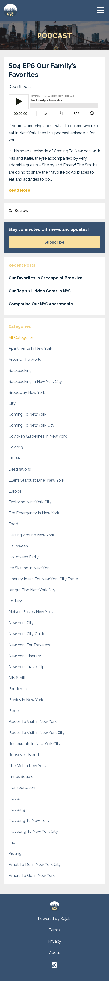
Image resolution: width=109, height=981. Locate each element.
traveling (17, 809)
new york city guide (27, 634)
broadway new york (27, 392)
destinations (20, 469)
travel (14, 798)
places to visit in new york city (37, 732)
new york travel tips (28, 666)
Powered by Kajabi (54, 918)
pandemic (18, 688)
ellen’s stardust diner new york (36, 480)
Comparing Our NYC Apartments (41, 304)
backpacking (20, 370)
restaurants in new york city (34, 743)
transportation (22, 787)
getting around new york (31, 535)
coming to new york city (31, 425)
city (12, 403)
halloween (18, 546)
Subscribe (54, 242)
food (13, 524)
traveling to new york (29, 820)
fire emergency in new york (34, 513)
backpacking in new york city (35, 381)
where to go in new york (32, 875)
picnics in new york (26, 699)
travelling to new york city (33, 831)
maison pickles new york (31, 611)
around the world (25, 359)
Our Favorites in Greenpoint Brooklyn (45, 278)
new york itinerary (25, 656)
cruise (14, 458)
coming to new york (27, 414)
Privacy (54, 941)
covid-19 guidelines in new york (38, 436)
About (54, 952)
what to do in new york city (35, 864)
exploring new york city (30, 502)
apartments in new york (30, 348)
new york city (21, 623)
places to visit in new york (33, 721)
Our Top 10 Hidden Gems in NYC (40, 291)
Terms (54, 930)
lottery (15, 601)
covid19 (16, 447)
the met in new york (27, 765)
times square (21, 776)
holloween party (24, 557)
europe (15, 491)
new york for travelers (29, 645)
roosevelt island (24, 754)
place (14, 710)
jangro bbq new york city (32, 590)
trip (12, 842)
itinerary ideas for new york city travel (44, 579)
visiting (15, 853)
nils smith (18, 677)
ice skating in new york (29, 568)
